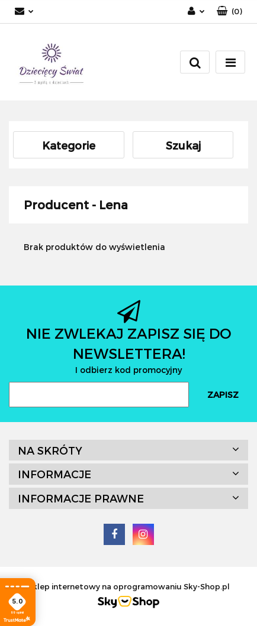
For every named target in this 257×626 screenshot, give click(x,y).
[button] (229, 11)
